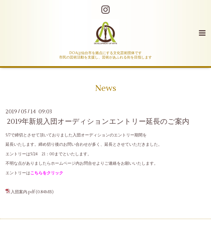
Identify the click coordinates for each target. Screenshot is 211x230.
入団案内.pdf (23, 192)
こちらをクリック (46, 173)
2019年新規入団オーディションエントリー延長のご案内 (98, 121)
